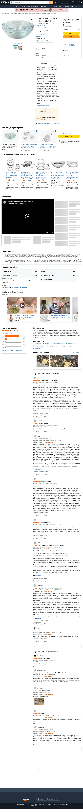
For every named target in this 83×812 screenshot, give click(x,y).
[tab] (37, 344)
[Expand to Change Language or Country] (46, 799)
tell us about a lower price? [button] (20, 287)
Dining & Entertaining (23, 13)
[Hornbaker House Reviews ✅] (15, 201)
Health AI (18, 6)
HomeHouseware (73, 42)
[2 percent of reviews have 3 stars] (13, 342)
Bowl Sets (53, 13)
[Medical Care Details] (29, 6)
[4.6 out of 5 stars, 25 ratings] (70, 180)
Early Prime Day (10, 6)
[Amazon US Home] (26, 799)
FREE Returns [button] (40, 37)
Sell (79, 6)
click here (8, 282)
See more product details (43, 105)
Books (50, 6)
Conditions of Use (21, 804)
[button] (2, 6)
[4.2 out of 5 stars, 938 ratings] (10, 180)
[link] (29, 136)
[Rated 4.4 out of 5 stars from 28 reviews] (59, 319)
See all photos (77, 352)
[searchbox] (31, 2)
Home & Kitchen (5, 13)
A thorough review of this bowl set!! (16, 203)
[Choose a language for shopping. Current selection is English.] (41, 799)
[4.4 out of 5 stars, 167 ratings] (40, 180)
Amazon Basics (35, 6)
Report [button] (45, 416)
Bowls (48, 13)
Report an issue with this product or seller (47, 123)
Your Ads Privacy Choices (59, 804)
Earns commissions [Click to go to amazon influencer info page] (28, 201)
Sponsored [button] (4, 294)
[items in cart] (80, 2)
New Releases (57, 6)
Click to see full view (18, 43)
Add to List (66, 55)
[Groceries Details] (68, 6)
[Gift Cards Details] (76, 6)
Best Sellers (44, 6)
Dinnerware (43, 13)
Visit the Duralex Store (41, 26)
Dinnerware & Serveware (34, 13)
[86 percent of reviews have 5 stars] (13, 336)
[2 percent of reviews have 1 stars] (13, 347)
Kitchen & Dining (13, 13)
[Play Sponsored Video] (22, 305)
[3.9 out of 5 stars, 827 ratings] (55, 178)
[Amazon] (5, 2)
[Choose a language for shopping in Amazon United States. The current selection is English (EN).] (56, 2)
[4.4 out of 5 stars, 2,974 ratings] (26, 180)
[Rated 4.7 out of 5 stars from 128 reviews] (26, 319)
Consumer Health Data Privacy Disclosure (43, 804)
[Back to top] (41, 791)
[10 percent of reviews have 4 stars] (13, 339)
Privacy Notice (29, 804)
